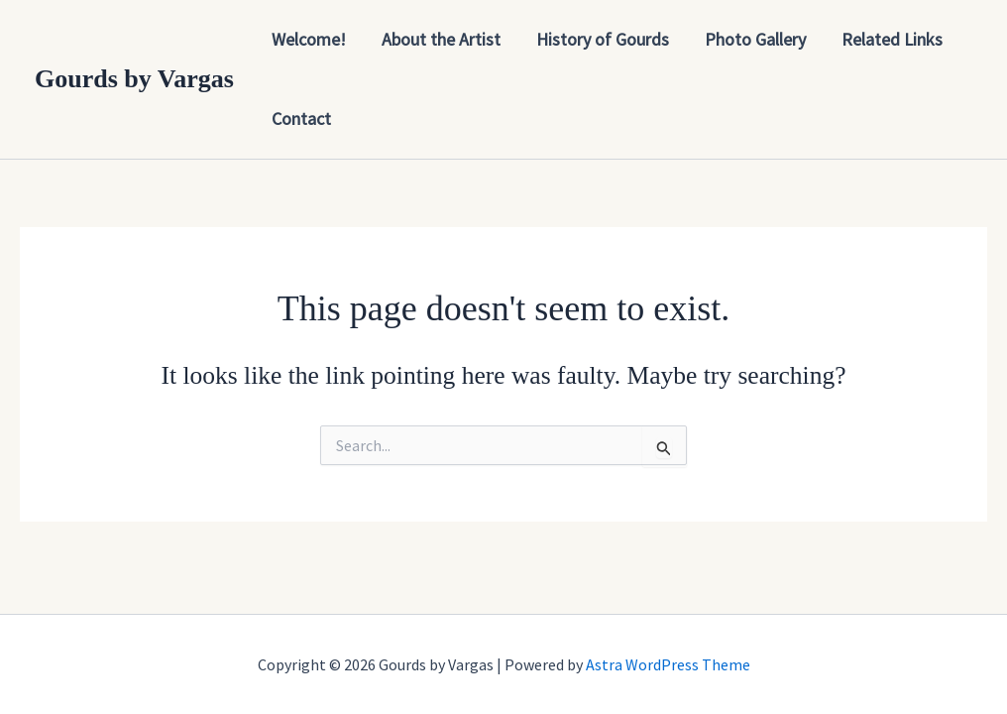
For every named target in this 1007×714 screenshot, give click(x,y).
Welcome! (309, 39)
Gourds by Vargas (134, 78)
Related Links (892, 39)
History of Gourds (602, 39)
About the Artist (441, 39)
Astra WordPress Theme (668, 664)
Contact (301, 118)
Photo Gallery (755, 39)
